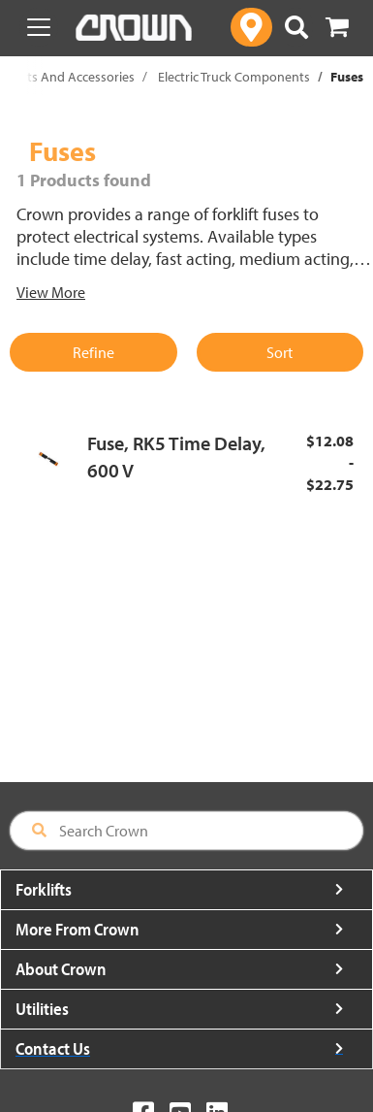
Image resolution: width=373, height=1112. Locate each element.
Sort (279, 352)
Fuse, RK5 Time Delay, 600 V (176, 457)
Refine (93, 352)
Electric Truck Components (234, 76)
